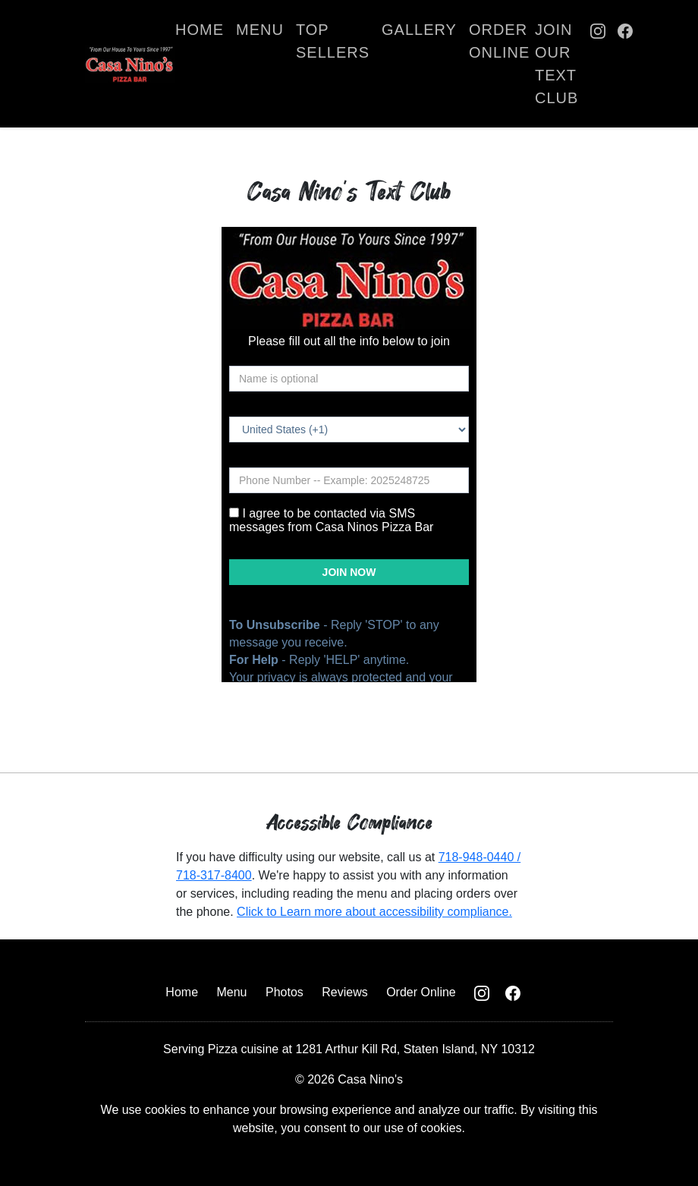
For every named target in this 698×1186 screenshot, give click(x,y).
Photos (284, 992)
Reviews (344, 992)
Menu (260, 29)
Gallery (419, 29)
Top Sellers (332, 41)
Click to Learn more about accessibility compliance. (374, 911)
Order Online (499, 41)
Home (199, 29)
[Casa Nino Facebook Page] (625, 63)
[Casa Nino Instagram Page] (597, 63)
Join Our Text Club (556, 63)
